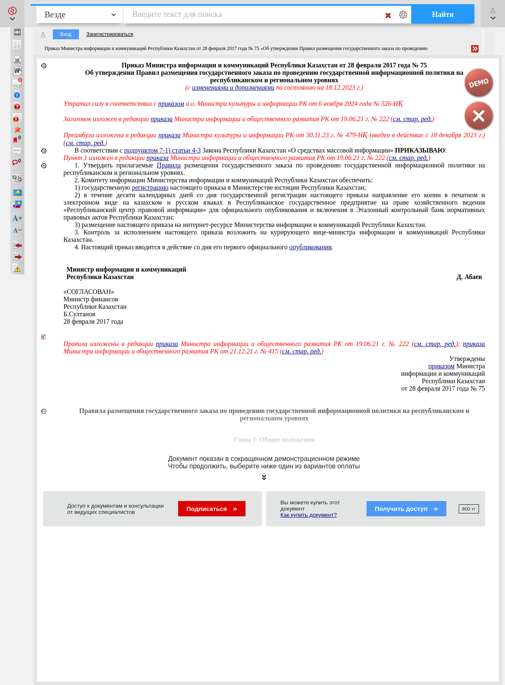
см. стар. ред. (85, 142)
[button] (12, 13)
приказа (161, 118)
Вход (65, 34)
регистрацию (150, 187)
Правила (169, 165)
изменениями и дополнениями (233, 87)
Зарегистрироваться (109, 34)
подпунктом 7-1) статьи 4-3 (162, 150)
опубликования (310, 247)
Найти (443, 14)
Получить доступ (406, 508)
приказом (171, 103)
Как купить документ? (309, 515)
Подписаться (211, 508)
